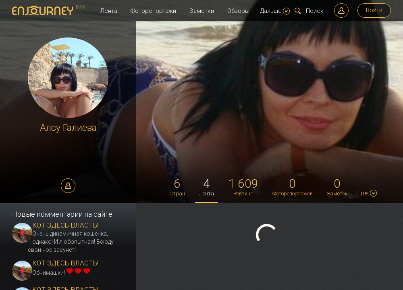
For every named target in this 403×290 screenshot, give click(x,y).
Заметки (201, 10)
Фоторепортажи (153, 10)
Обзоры (238, 10)
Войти (374, 10)
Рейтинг (243, 186)
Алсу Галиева (68, 127)
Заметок (337, 186)
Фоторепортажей (292, 186)
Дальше (275, 10)
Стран (177, 186)
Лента (108, 10)
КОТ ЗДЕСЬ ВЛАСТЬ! (65, 225)
